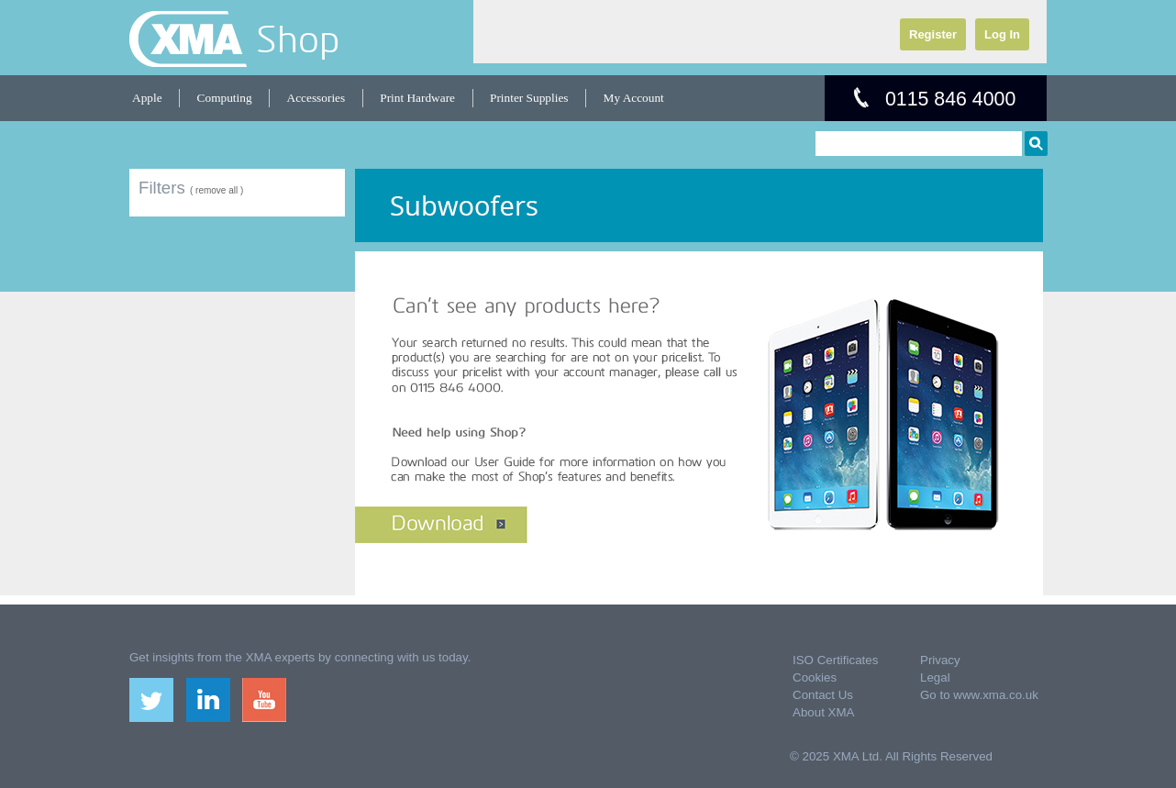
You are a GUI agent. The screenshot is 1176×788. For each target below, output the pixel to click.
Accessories (316, 98)
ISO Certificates (835, 660)
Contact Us (823, 695)
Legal (935, 677)
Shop (297, 39)
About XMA (823, 712)
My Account (634, 98)
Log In (1002, 34)
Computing (224, 98)
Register (933, 34)
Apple (147, 98)
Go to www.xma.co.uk (979, 695)
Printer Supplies (529, 98)
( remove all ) (216, 190)
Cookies (815, 677)
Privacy (940, 660)
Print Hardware (417, 98)
